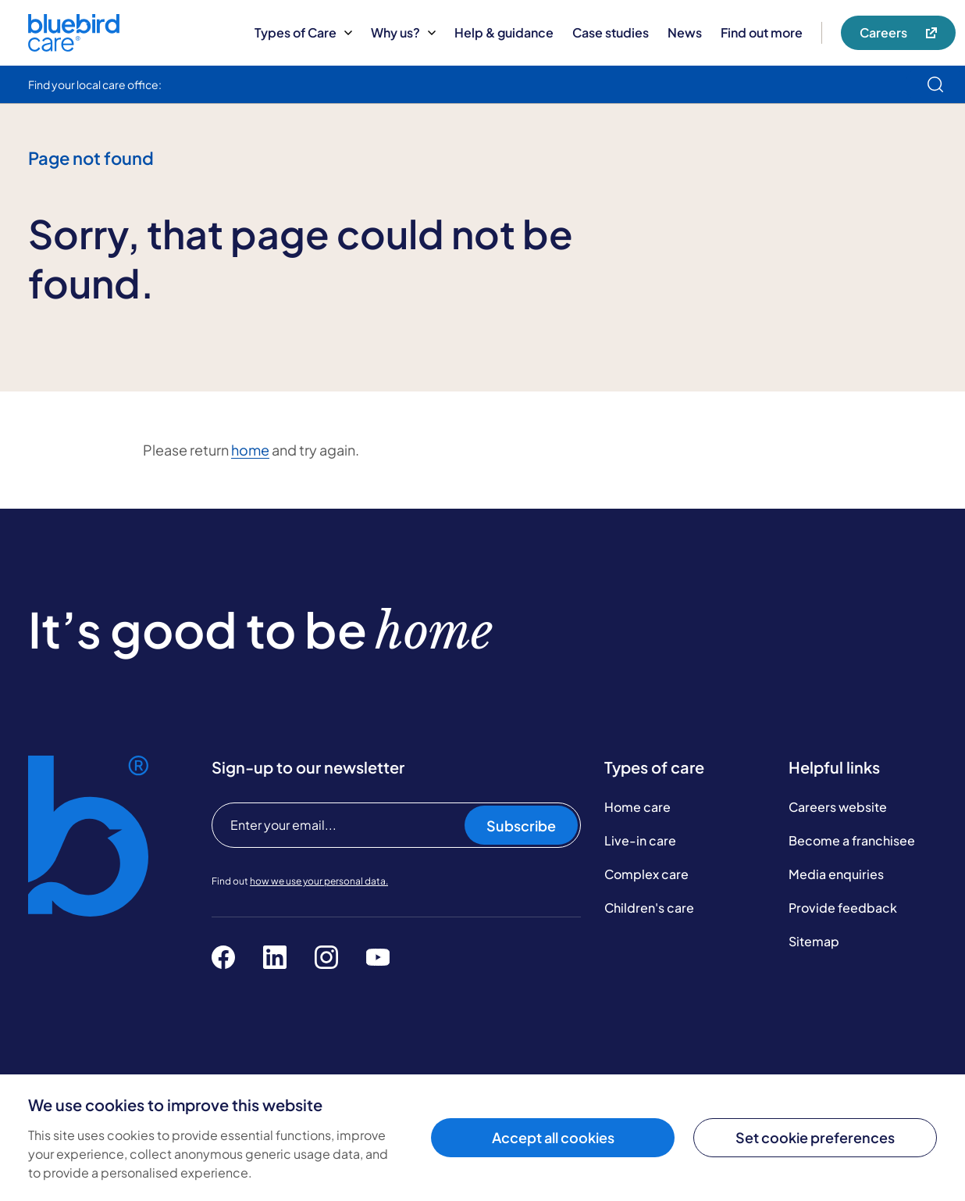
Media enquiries (836, 874)
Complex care (646, 874)
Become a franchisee (852, 840)
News (685, 32)
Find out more (762, 32)
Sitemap (814, 941)
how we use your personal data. (319, 881)
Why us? (403, 32)
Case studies (610, 32)
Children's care (649, 907)
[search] (935, 84)
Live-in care (640, 840)
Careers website (838, 807)
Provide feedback (843, 907)
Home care (637, 807)
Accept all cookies (553, 1137)
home (250, 450)
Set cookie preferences (815, 1137)
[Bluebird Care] (73, 46)
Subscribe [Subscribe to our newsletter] (521, 826)
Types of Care (303, 32)
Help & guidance (504, 32)
